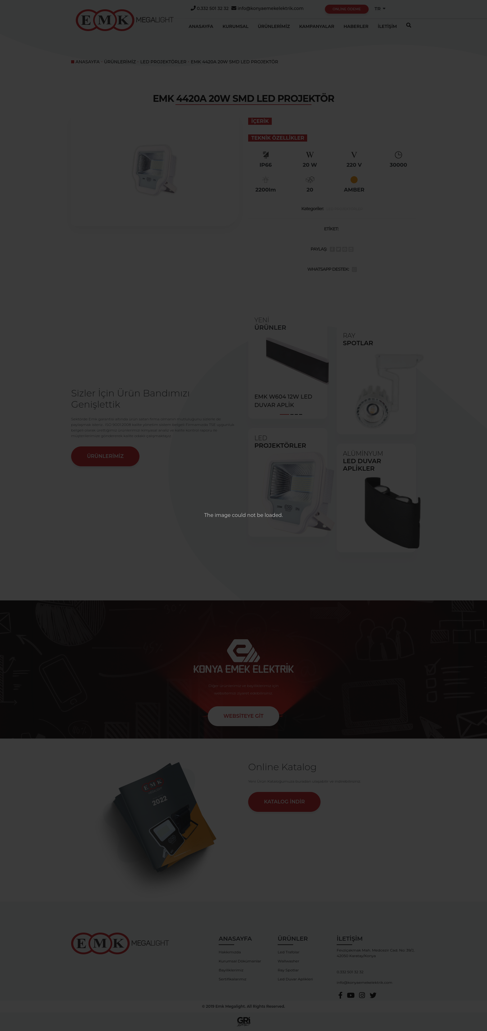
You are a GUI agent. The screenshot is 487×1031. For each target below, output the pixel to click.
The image (217, 515)
